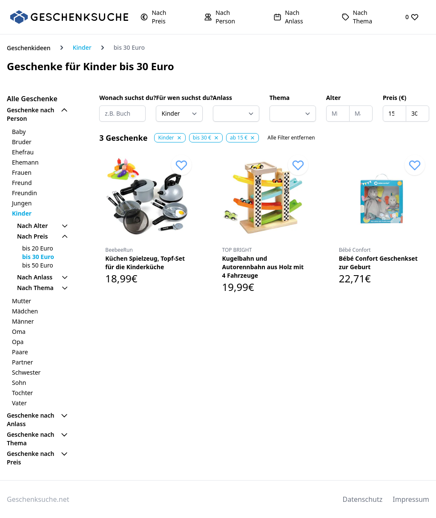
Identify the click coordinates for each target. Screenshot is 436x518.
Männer (23, 321)
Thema (280, 98)
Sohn (19, 383)
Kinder (82, 47)
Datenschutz (363, 499)
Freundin (24, 193)
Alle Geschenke (32, 98)
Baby (19, 132)
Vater (19, 403)
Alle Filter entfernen (291, 137)
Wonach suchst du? (122, 98)
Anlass (222, 98)
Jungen (22, 203)
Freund (22, 183)
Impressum (411, 499)
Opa (17, 342)
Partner (22, 362)
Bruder (22, 142)
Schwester (26, 372)
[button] (160, 17)
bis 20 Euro (37, 248)
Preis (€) (394, 98)
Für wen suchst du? (179, 98)
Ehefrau (23, 152)
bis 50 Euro (37, 265)
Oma (19, 331)
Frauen (22, 172)
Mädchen (25, 311)
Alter (333, 98)
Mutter (21, 301)
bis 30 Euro (38, 257)
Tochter (22, 393)
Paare (20, 352)
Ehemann (25, 162)
